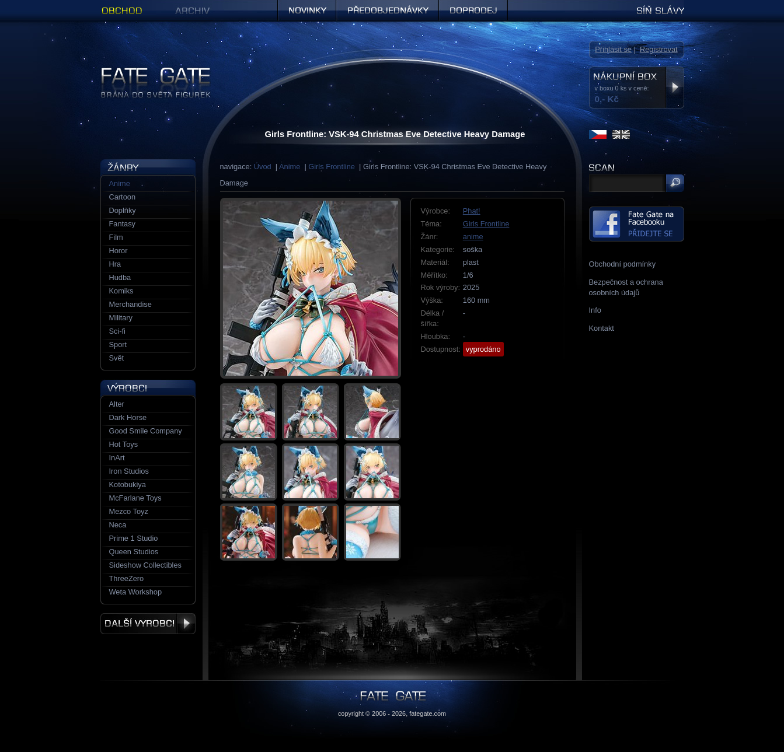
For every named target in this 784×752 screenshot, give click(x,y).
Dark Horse (128, 417)
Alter (116, 404)
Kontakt (601, 328)
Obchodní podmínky (622, 264)
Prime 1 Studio (133, 538)
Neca (118, 524)
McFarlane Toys (135, 498)
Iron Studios (129, 471)
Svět (116, 358)
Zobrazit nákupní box (674, 88)
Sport (118, 344)
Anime (289, 166)
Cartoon (122, 197)
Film (116, 237)
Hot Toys (123, 444)
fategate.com (427, 713)
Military (121, 317)
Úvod (262, 166)
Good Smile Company (145, 430)
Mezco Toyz (128, 511)
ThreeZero (126, 578)
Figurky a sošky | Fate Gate (145, 71)
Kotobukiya (127, 484)
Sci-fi (117, 331)
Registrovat (659, 49)
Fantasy (122, 223)
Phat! (471, 211)
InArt (117, 457)
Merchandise (130, 304)
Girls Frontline (331, 166)
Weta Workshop (135, 591)
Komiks (121, 290)
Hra (115, 264)
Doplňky (122, 210)
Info (595, 310)
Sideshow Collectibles (145, 565)
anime (473, 236)
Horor (118, 250)
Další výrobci (148, 623)
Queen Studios (134, 551)
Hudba (120, 277)
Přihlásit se (613, 49)
